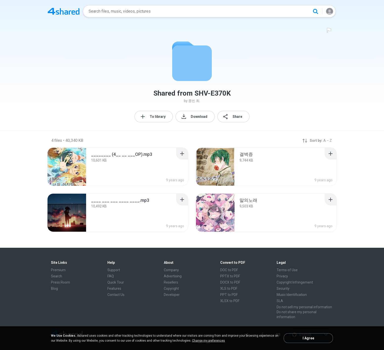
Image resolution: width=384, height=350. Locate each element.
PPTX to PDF (230, 276)
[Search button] (315, 11)
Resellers (171, 282)
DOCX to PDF (230, 282)
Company (171, 270)
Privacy (282, 276)
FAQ (110, 276)
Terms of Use (287, 270)
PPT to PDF (229, 295)
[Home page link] (63, 11)
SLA (280, 301)
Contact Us (115, 295)
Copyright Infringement (295, 282)
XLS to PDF (228, 288)
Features (114, 288)
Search (56, 276)
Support (113, 270)
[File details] (67, 167)
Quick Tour (115, 282)
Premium (58, 270)
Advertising (173, 276)
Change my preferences (208, 340)
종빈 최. (194, 101)
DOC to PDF (229, 270)
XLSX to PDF (230, 301)
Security (283, 288)
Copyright (171, 288)
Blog (54, 288)
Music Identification (292, 295)
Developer (172, 295)
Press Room (60, 282)
